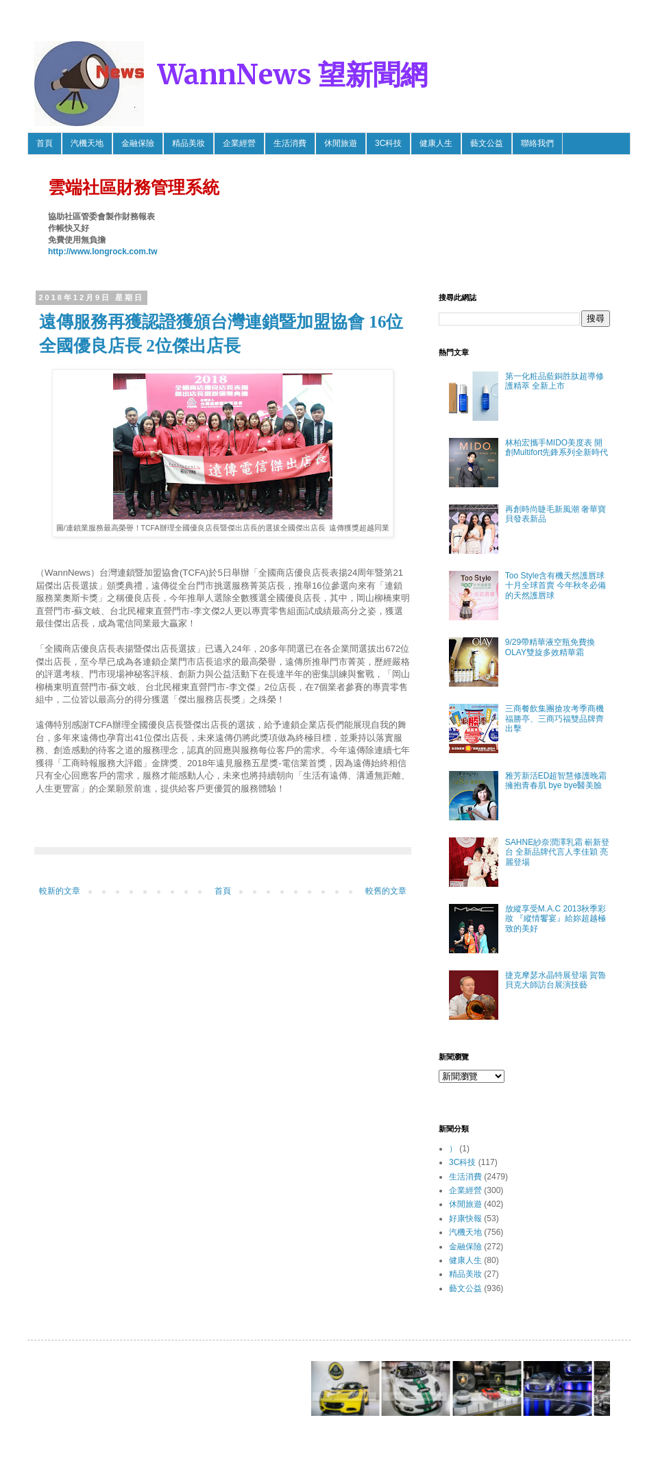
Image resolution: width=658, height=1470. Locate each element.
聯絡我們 (537, 143)
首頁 (44, 143)
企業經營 (239, 143)
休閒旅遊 (340, 143)
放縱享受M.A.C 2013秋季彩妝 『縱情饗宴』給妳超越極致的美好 (555, 918)
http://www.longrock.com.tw (103, 251)
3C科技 (388, 143)
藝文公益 (486, 143)
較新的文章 (59, 891)
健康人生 (435, 143)
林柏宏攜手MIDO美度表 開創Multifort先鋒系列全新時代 (557, 447)
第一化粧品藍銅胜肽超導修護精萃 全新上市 (554, 381)
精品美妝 (188, 143)
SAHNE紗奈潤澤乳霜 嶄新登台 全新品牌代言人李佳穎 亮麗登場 (557, 852)
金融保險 (137, 143)
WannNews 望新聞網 (293, 75)
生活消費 (289, 143)
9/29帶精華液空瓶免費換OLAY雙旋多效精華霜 (550, 647)
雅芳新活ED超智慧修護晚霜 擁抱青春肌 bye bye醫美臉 (556, 780)
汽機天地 (87, 143)
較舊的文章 (385, 891)
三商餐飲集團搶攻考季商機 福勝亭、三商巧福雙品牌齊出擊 (558, 718)
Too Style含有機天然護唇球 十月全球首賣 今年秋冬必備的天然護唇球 (555, 585)
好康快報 (465, 1218)
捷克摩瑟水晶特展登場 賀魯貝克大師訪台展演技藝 (555, 980)
